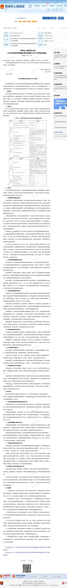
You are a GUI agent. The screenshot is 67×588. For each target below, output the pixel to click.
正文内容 (15, 28)
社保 (20, 21)
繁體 (64, 1)
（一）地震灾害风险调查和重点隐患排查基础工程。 (16, 401)
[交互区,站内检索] (39, 18)
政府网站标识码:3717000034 (39, 585)
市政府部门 (45, 576)
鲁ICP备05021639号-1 (14, 585)
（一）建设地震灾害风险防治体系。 (13, 197)
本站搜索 (46, 18)
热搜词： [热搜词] (17, 21)
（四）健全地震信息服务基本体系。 (13, 329)
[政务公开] (44, 6)
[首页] (30, 6)
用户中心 (48, 1)
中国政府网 (3, 1)
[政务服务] (52, 6)
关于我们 (31, 581)
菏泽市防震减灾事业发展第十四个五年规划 (27, 78)
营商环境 (34, 21)
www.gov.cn (5, 577)
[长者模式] (34, 1)
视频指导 (60, 18)
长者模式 (34, 1)
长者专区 (59, 1)
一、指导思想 (8, 91)
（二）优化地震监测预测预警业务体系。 (14, 259)
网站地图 (26, 581)
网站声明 (41, 581)
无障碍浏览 (40, 1)
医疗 (25, 21)
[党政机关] (3, 583)
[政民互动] (59, 6)
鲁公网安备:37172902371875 (25, 585)
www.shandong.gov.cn (19, 577)
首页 (30, 6)
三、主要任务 (8, 187)
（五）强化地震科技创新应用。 (12, 347)
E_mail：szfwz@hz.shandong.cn (52, 585)
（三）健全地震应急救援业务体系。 (13, 290)
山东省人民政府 (20, 575)
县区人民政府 (58, 576)
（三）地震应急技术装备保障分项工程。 (14, 443)
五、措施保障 (8, 487)
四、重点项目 (8, 391)
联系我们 (36, 581)
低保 (29, 21)
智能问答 (53, 1)
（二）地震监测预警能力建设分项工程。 (14, 422)
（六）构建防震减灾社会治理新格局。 (13, 365)
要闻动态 (37, 6)
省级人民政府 (34, 576)
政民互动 (59, 6)
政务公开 (44, 6)
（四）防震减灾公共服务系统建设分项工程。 (15, 466)
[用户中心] (47, 1)
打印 (24, 560)
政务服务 (52, 6)
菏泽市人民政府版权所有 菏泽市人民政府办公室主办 (34, 583)
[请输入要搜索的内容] (28, 18)
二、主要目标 (8, 106)
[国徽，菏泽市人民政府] (12, 6)
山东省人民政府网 (9, 1)
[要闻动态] (37, 6)
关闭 (31, 560)
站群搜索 (53, 18)
